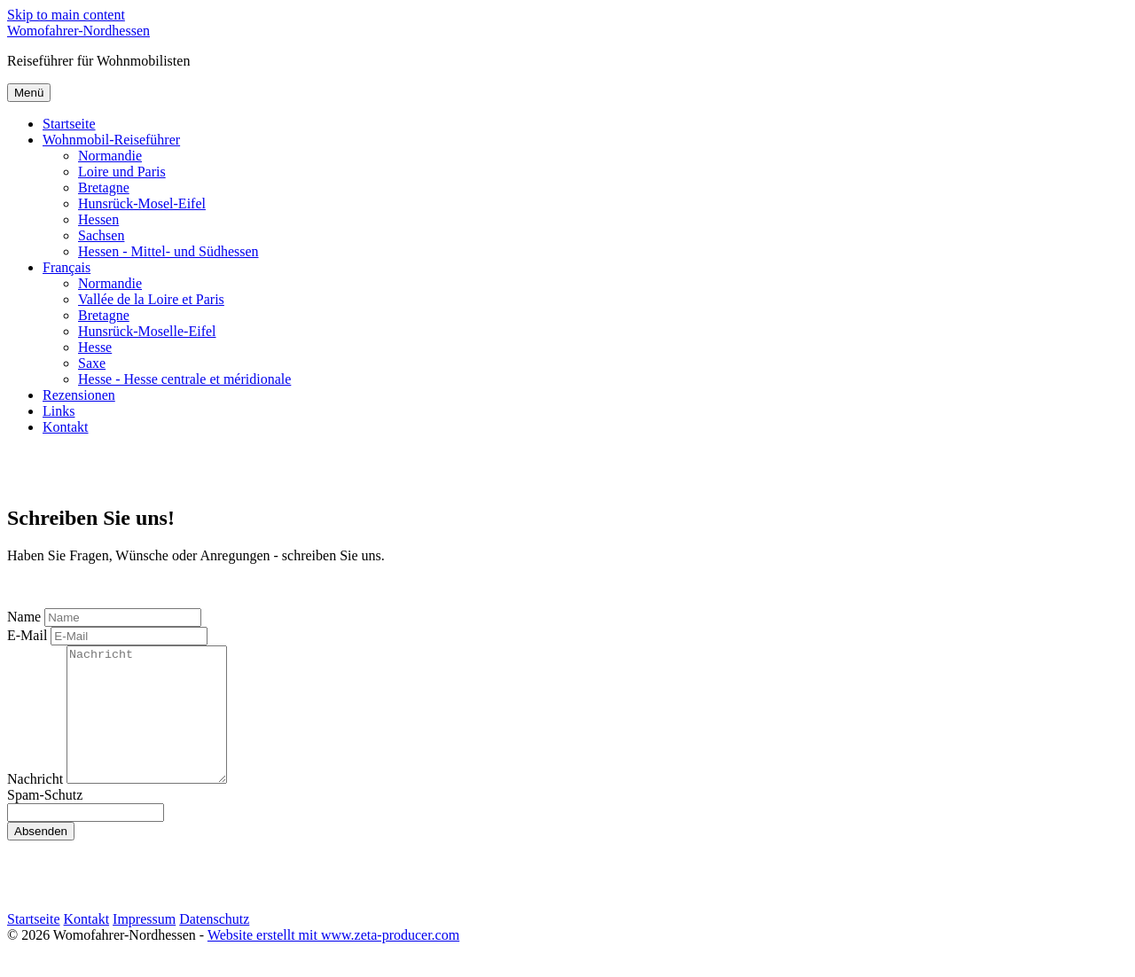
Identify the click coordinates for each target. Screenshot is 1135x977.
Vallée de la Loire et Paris (151, 299)
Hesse (95, 347)
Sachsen (101, 235)
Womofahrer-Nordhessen (78, 30)
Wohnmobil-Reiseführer (111, 139)
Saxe (92, 363)
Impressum (144, 945)
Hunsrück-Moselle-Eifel (147, 331)
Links (58, 410)
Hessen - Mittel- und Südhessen (168, 251)
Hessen (98, 219)
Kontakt (66, 426)
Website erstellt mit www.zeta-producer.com (333, 961)
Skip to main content (66, 14)
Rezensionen (79, 395)
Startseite (69, 123)
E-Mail (27, 635)
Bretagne (103, 187)
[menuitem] (585, 124)
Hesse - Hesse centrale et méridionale (184, 379)
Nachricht (35, 805)
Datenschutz (214, 945)
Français (66, 267)
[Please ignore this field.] (85, 839)
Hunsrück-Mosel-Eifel (142, 203)
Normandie (110, 155)
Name (24, 616)
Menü (28, 92)
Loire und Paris (122, 171)
